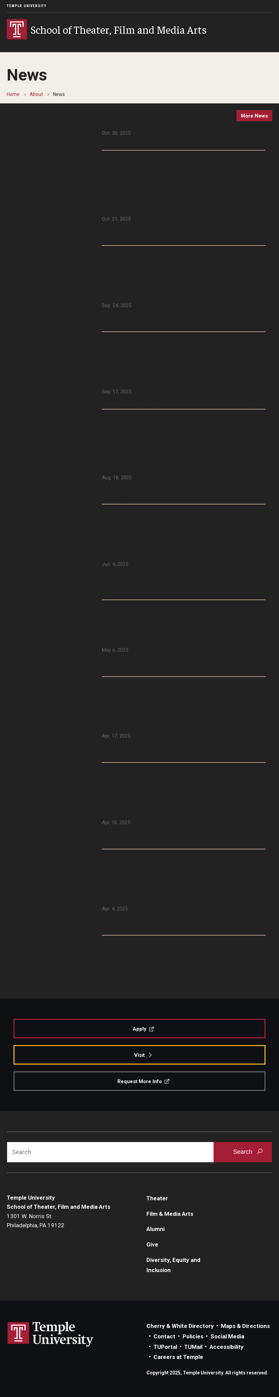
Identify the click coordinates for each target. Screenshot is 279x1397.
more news (254, 116)
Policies (193, 1336)
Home (13, 94)
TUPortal (165, 1346)
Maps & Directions (245, 1326)
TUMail (193, 1346)
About (36, 94)
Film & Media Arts (169, 1213)
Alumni (155, 1229)
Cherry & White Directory (180, 1326)
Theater (157, 1198)
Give (152, 1244)
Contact (164, 1336)
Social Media (227, 1336)
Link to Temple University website (50, 1334)
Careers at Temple (178, 1357)
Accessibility (227, 1346)
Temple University (27, 6)
